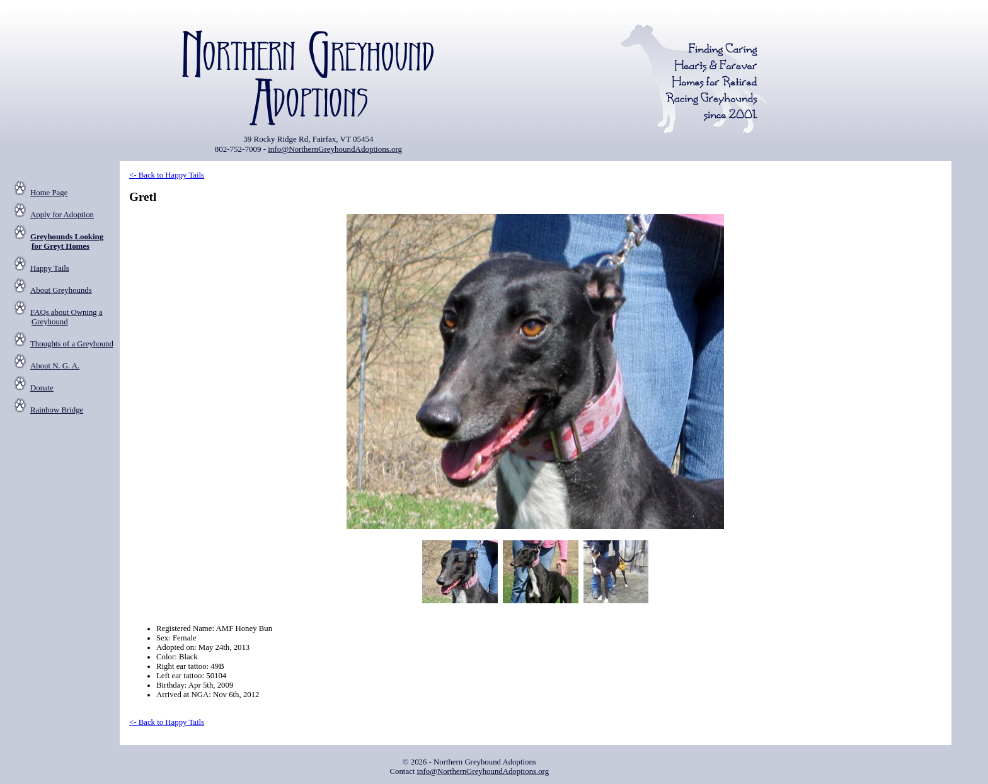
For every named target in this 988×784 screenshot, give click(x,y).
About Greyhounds (61, 290)
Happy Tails (49, 268)
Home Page (48, 192)
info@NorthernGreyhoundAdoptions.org (335, 149)
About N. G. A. (54, 365)
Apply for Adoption (62, 214)
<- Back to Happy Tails (166, 175)
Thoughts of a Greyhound (71, 343)
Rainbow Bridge (56, 410)
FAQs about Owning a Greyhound (66, 317)
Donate (42, 387)
